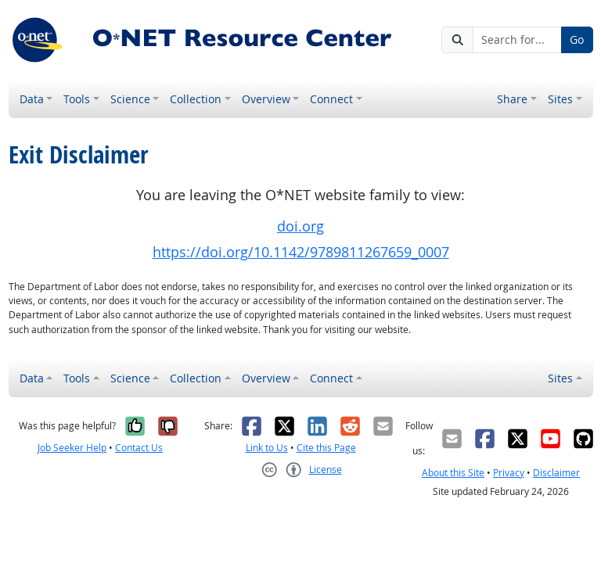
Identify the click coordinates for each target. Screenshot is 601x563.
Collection (195, 98)
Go (577, 39)
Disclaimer (556, 472)
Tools (76, 98)
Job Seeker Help (72, 447)
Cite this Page (326, 447)
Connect (331, 98)
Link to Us (267, 447)
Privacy (508, 472)
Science (130, 98)
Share (512, 98)
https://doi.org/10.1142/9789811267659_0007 (301, 252)
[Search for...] (517, 40)
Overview (266, 98)
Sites (560, 98)
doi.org (300, 226)
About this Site (453, 472)
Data (32, 98)
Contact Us (139, 447)
